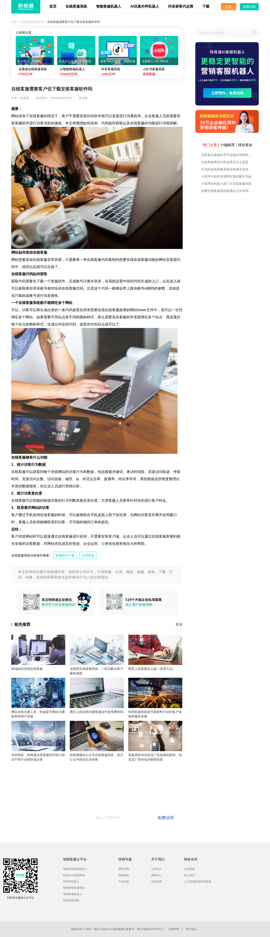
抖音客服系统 (71, 900)
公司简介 (156, 869)
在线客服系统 (76, 6)
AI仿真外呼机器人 (144, 6)
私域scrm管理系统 (74, 875)
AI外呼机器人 (71, 881)
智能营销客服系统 (74, 887)
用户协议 (191, 929)
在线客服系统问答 (32, 22)
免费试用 (249, 7)
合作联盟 (189, 869)
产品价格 (123, 881)
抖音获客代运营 (180, 6)
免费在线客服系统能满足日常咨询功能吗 (227, 191)
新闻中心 (156, 875)
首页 (52, 6)
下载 (205, 6)
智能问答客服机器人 (75, 869)
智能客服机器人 (108, 6)
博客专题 (123, 869)
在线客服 (88, 555)
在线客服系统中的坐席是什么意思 (224, 162)
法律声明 (173, 929)
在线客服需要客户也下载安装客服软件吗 (73, 22)
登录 (228, 7)
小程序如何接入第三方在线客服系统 (226, 183)
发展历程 (156, 881)
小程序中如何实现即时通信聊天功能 (226, 176)
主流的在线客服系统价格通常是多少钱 (227, 169)
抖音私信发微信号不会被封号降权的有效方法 (227, 155)
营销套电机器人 (72, 894)
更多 (179, 624)
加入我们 (189, 875)
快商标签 (123, 875)
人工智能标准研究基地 (197, 881)
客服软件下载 (65, 555)
